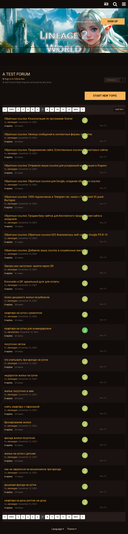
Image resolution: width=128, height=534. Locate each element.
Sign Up (113, 21)
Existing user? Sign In (86, 21)
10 (57, 109)
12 (69, 109)
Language (58, 529)
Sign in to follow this (14, 79)
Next (76, 109)
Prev (11, 109)
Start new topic (105, 95)
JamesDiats (13, 332)
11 (63, 109)
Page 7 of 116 (95, 109)
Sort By (119, 109)
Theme (71, 529)
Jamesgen (12, 122)
